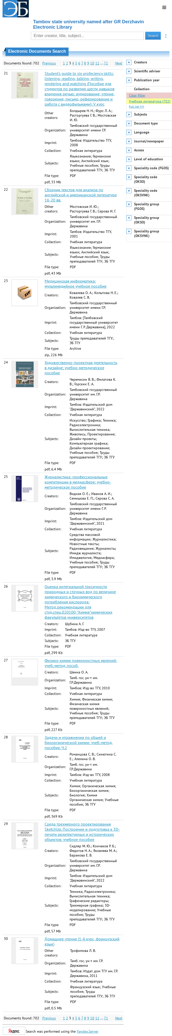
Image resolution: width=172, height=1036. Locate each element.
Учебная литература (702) (149, 101)
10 (92, 63)
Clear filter (137, 95)
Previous (49, 63)
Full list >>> (136, 106)
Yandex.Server (87, 1031)
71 (106, 63)
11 (97, 63)
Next (118, 63)
